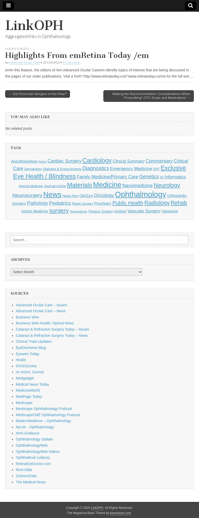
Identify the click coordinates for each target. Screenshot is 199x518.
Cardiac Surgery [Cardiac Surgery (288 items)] (64, 161)
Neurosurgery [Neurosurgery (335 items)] (27, 195)
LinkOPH (34, 25)
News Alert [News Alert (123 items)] (70, 196)
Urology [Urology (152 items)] (120, 211)
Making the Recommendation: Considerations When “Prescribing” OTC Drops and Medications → (151, 96)
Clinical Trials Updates (34, 341)
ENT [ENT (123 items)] (156, 169)
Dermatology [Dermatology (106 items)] (33, 169)
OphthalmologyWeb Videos (38, 452)
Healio (21, 360)
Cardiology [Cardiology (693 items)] (97, 160)
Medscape (24, 403)
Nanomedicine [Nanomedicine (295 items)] (137, 185)
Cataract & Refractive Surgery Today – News (52, 335)
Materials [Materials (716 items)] (79, 184)
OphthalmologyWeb (32, 445)
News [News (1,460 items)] (52, 194)
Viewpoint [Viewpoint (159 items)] (170, 211)
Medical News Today (32, 384)
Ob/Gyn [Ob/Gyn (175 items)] (86, 195)
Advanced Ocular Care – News (41, 311)
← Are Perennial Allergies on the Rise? (38, 94)
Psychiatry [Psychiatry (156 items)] (102, 203)
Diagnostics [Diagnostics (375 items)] (95, 168)
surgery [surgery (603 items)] (59, 210)
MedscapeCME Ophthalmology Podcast (48, 415)
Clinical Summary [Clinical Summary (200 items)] (129, 161)
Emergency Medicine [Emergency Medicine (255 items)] (131, 168)
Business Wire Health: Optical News (45, 323)
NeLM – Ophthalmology (35, 427)
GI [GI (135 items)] (162, 177)
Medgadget (25, 378)
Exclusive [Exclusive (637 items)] (173, 168)
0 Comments (71, 62)
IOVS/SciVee (26, 366)
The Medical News (31, 482)
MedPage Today (29, 396)
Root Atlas (24, 470)
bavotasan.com (120, 513)
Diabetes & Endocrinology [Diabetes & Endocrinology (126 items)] (62, 169)
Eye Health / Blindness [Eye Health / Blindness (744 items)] (44, 176)
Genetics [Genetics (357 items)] (149, 176)
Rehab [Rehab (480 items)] (179, 203)
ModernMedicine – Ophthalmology (43, 421)
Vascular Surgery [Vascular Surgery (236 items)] (144, 211)
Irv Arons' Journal (30, 372)
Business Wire (27, 317)
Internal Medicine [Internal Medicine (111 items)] (31, 186)
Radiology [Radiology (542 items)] (157, 203)
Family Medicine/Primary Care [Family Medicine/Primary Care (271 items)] (107, 176)
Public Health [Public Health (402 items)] (127, 203)
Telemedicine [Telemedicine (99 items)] (78, 211)
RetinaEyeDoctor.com (33, 464)
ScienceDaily (26, 476)
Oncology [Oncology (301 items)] (104, 195)
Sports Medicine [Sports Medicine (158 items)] (34, 211)
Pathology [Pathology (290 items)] (37, 203)
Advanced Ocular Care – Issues (41, 305)
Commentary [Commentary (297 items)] (159, 161)
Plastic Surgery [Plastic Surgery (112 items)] (82, 203)
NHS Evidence (27, 433)
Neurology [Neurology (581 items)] (167, 185)
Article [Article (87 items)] (43, 161)
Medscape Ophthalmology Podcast (44, 409)
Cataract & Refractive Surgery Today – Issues (52, 329)
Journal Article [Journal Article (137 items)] (55, 186)
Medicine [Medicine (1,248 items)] (107, 185)
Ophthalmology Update (34, 439)
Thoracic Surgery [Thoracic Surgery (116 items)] (100, 211)
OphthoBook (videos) (33, 457)
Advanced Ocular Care (24, 62)
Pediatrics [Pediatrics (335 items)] (60, 203)
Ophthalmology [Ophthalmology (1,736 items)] (140, 194)
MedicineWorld (28, 390)
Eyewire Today (27, 354)
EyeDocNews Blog (31, 348)
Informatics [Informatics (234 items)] (175, 176)
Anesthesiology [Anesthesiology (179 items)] (24, 161)
